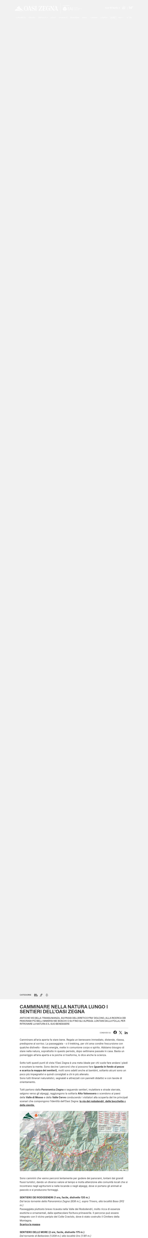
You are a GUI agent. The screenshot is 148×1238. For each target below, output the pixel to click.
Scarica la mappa (30, 1224)
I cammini (93, 17)
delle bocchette (114, 1101)
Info (120, 17)
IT (127, 17)
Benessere (74, 17)
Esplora (32, 17)
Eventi (53, 17)
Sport (113, 17)
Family (84, 17)
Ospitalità (42, 17)
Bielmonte (63, 17)
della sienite (27, 1105)
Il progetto (21, 17)
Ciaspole (104, 17)
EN (131, 17)
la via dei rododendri (92, 1101)
